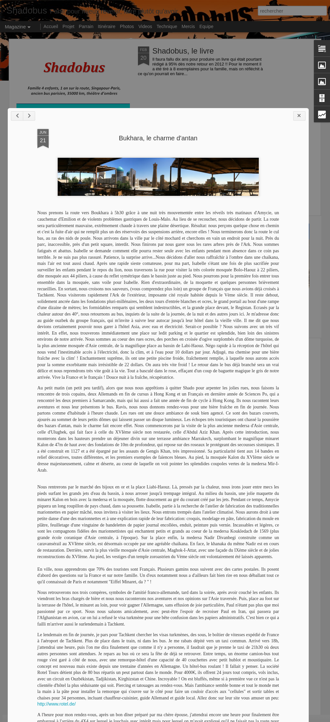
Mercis (188, 26)
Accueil (51, 26)
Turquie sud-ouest (276, 294)
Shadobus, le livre (183, 50)
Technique (167, 26)
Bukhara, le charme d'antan (137, 425)
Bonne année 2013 (126, 294)
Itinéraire (106, 26)
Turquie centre (116, 348)
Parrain (86, 26)
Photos (127, 26)
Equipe (206, 26)
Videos (145, 26)
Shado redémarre (48, 226)
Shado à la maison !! (203, 294)
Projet (68, 26)
